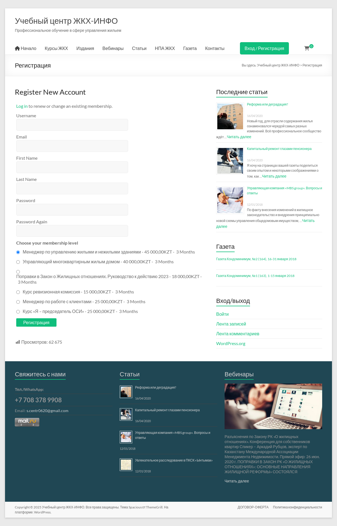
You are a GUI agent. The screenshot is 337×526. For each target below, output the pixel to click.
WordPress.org (230, 343)
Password (25, 200)
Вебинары (113, 48)
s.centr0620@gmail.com (48, 410)
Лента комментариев (237, 333)
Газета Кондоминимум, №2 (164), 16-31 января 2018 (256, 259)
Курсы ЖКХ (56, 48)
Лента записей (231, 323)
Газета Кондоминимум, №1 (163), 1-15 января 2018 (255, 276)
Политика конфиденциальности (297, 507)
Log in (22, 106)
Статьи (139, 48)
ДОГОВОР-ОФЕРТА (253, 507)
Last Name (26, 179)
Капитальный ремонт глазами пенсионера (279, 149)
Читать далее (239, 136)
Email (21, 136)
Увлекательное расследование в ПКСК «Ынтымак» (174, 460)
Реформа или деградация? (267, 104)
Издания (85, 48)
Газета (190, 48)
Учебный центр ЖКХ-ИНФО (66, 20)
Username (26, 115)
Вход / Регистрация (264, 48)
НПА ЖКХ (165, 48)
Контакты (214, 48)
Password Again (31, 221)
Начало (25, 48)
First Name (26, 158)
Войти (222, 314)
